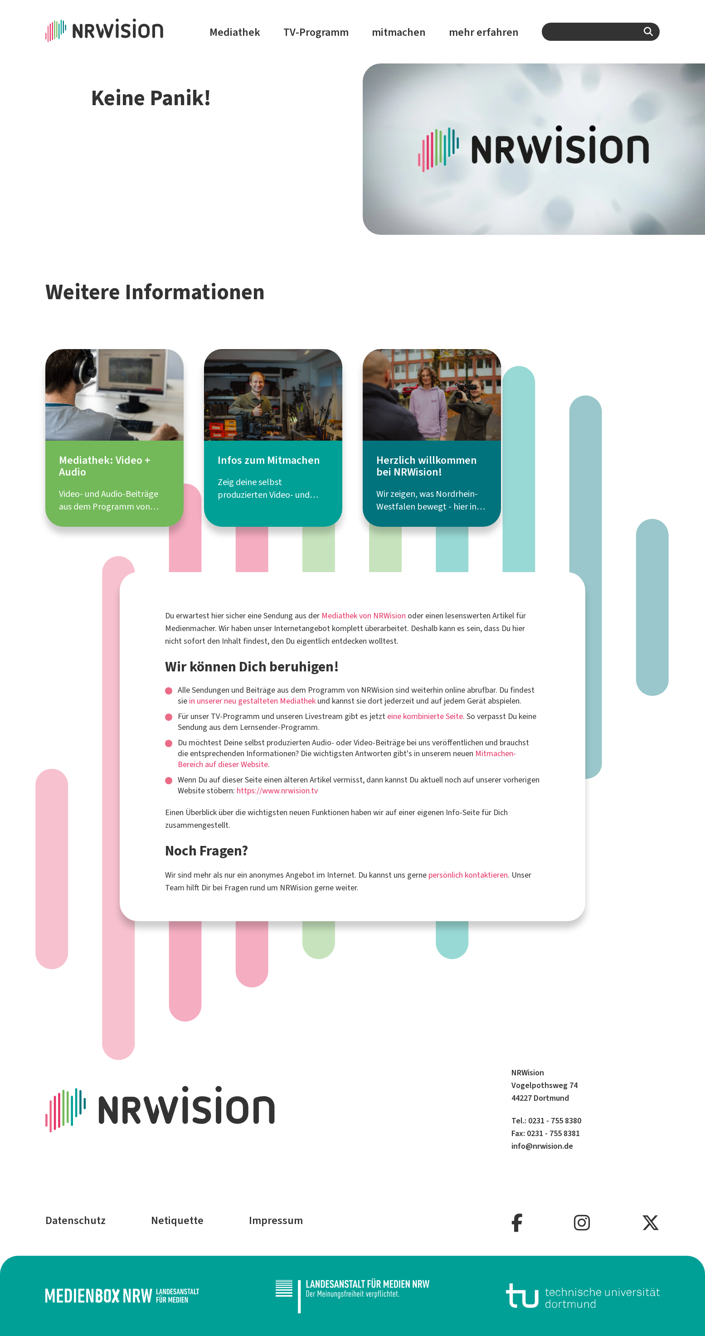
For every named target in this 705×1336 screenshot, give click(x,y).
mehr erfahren (484, 32)
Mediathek (234, 32)
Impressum (276, 1220)
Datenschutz (75, 1220)
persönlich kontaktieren (468, 875)
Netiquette (177, 1220)
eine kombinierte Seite (425, 716)
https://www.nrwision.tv (277, 790)
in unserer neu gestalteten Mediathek (252, 700)
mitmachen (399, 32)
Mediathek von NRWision (363, 615)
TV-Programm (316, 32)
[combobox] (601, 32)
